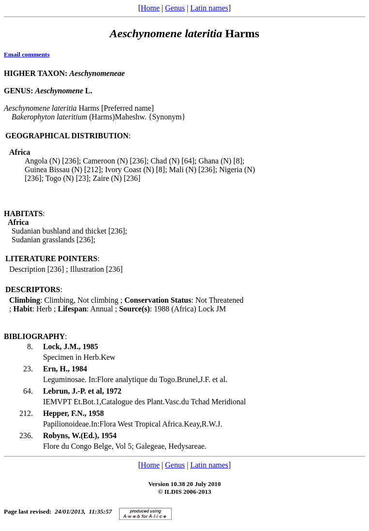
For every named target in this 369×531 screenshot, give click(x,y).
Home (150, 8)
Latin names (209, 8)
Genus (175, 8)
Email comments (27, 54)
